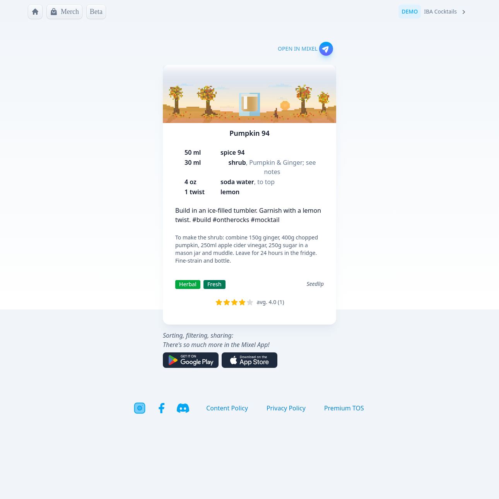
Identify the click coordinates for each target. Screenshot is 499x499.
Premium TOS (344, 408)
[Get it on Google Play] (191, 360)
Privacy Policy (286, 408)
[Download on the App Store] (249, 360)
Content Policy (227, 408)
